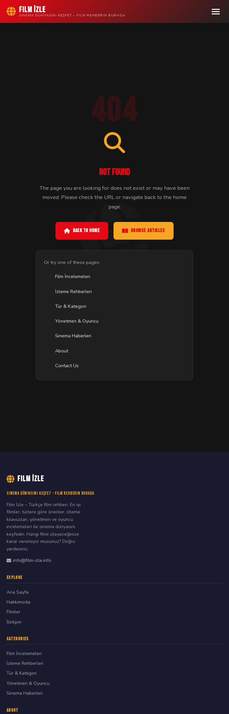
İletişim (14, 622)
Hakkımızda (18, 602)
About (57, 350)
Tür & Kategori (66, 306)
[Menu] (215, 12)
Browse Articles (143, 231)
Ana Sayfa (18, 592)
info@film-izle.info (29, 560)
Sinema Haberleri (69, 335)
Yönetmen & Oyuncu (72, 321)
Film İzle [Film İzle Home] (25, 479)
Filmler (13, 612)
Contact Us (63, 365)
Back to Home (82, 231)
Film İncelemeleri (68, 276)
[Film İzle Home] (66, 11)
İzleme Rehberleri (69, 291)
